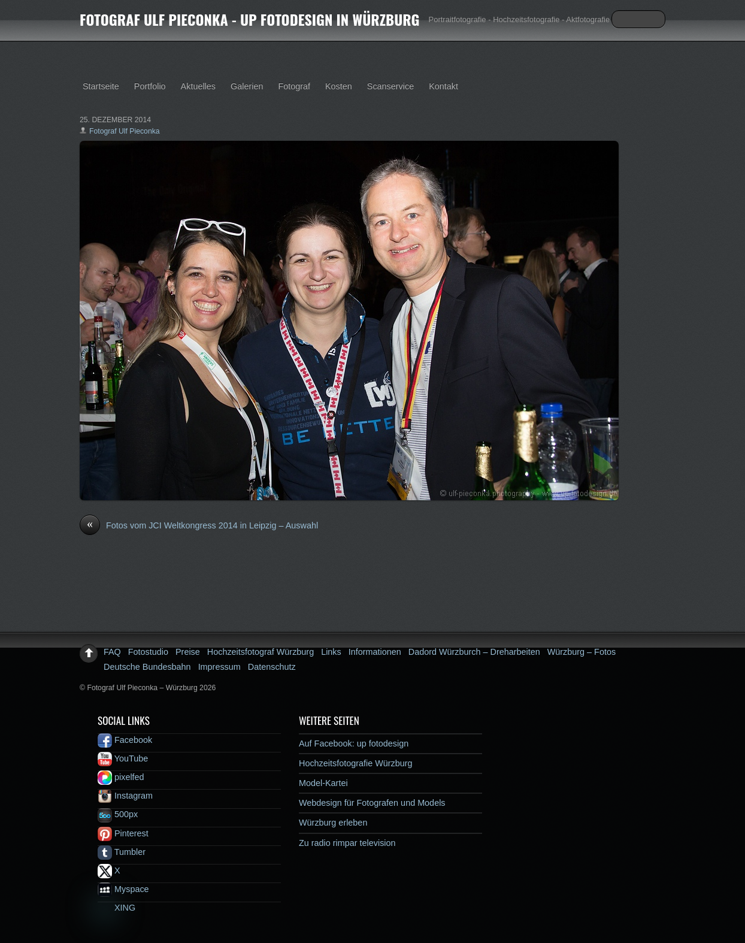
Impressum (219, 667)
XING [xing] (116, 907)
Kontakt (443, 86)
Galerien (247, 86)
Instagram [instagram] (125, 795)
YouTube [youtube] (123, 758)
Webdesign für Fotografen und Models (372, 803)
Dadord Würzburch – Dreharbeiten (474, 652)
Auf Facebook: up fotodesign (353, 743)
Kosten (338, 86)
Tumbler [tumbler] (122, 852)
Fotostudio (148, 652)
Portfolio (150, 86)
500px (118, 814)
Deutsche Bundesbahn (147, 667)
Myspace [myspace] (123, 889)
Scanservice (390, 86)
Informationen (375, 652)
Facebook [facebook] (125, 740)
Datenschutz (272, 667)
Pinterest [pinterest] (123, 833)
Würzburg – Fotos (581, 652)
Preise (187, 652)
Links (331, 652)
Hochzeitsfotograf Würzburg (260, 652)
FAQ (112, 652)
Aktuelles (198, 86)
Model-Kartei (323, 783)
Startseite (101, 86)
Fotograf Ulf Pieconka (124, 131)
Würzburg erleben (333, 822)
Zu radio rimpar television (347, 843)
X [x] (109, 870)
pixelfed (121, 777)
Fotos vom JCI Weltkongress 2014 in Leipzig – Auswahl (199, 526)
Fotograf (294, 86)
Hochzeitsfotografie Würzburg (356, 763)
